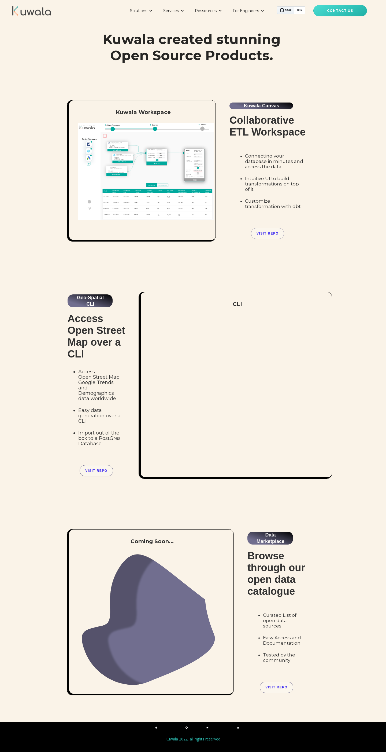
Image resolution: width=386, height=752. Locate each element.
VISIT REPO (96, 471)
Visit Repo (268, 233)
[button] (141, 11)
